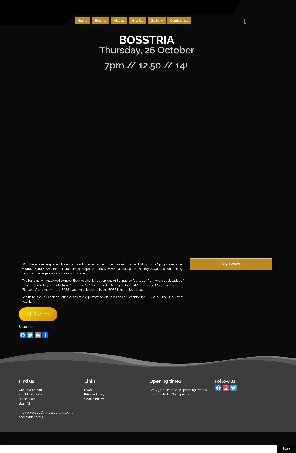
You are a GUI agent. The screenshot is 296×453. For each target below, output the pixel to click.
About (119, 20)
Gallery (157, 20)
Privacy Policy (94, 394)
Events (100, 20)
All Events (38, 314)
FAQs (88, 390)
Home (83, 20)
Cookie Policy (94, 399)
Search (5, 442)
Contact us (179, 20)
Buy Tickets (230, 264)
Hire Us (137, 20)
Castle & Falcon (30, 390)
